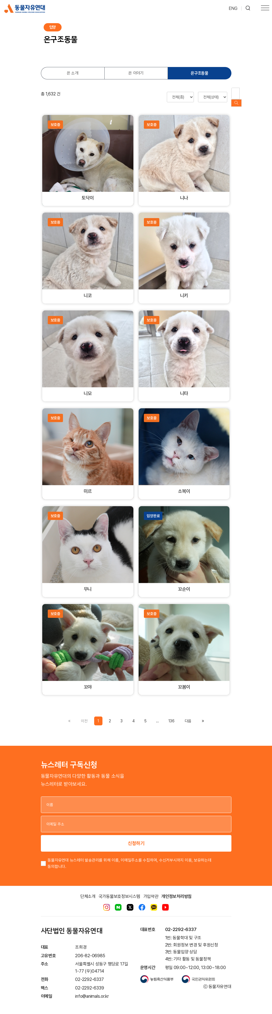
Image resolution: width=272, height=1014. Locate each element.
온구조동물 (199, 73)
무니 (88, 584)
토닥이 (87, 192)
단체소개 (88, 891)
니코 (88, 290)
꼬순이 (184, 584)
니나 (184, 192)
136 (171, 715)
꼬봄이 (184, 682)
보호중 (55, 119)
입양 (52, 27)
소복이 (184, 486)
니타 (184, 388)
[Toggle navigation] (265, 8)
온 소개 (72, 73)
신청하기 (136, 838)
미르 (88, 486)
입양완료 (153, 510)
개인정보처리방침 (176, 891)
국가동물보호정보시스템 (119, 891)
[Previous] (188, 715)
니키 (184, 290)
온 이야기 (136, 73)
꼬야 (88, 682)
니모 (88, 388)
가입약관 (151, 891)
